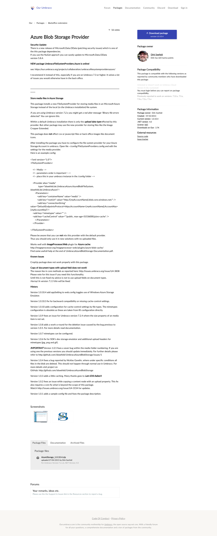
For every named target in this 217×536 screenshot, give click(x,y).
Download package (157, 34)
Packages (117, 8)
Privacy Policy (118, 518)
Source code (142, 136)
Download (173, 8)
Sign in (184, 8)
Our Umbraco (44, 8)
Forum (107, 8)
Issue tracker (142, 139)
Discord (161, 8)
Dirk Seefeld (157, 55)
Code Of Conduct (100, 518)
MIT (146, 125)
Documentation (132, 8)
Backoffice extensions (57, 23)
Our (30, 23)
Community (149, 8)
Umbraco (108, 524)
